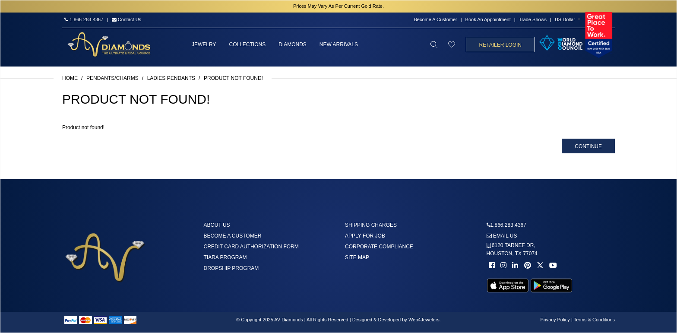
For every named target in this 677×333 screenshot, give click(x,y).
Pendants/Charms (112, 78)
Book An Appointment (488, 19)
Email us (502, 236)
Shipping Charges (371, 225)
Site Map (357, 257)
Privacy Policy (554, 319)
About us (217, 225)
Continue (588, 146)
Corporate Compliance (379, 247)
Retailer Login (500, 45)
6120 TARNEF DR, (512, 249)
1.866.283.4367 (508, 225)
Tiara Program (225, 257)
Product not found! (233, 78)
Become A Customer (435, 19)
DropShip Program (231, 268)
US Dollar (565, 19)
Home (70, 78)
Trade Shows (533, 19)
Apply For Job (365, 236)
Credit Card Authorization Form (251, 247)
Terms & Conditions (594, 319)
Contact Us (126, 19)
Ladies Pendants (171, 78)
